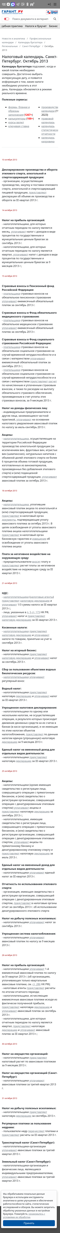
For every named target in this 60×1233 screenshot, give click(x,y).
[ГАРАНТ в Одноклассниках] (27, 4)
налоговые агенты (41, 597)
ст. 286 (36, 984)
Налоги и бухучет (36, 26)
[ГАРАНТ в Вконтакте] (4, 4)
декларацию (23, 696)
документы (9, 519)
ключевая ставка (18, 126)
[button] (49, 4)
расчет (52, 381)
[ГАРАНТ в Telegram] (18, 4)
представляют (38, 192)
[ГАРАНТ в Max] (13, 4)
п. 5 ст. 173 (33, 612)
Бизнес (53, 26)
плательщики (11, 293)
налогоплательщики (16, 438)
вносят (36, 561)
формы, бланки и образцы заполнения (19, 111)
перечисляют (36, 1131)
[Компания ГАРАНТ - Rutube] (32, 4)
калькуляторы (17, 118)
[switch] (6, 19)
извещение (39, 539)
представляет (22, 903)
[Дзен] (8, 4)
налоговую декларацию (35, 601)
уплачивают (18, 231)
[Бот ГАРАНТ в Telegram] (23, 4)
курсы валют (16, 122)
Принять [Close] (29, 1223)
